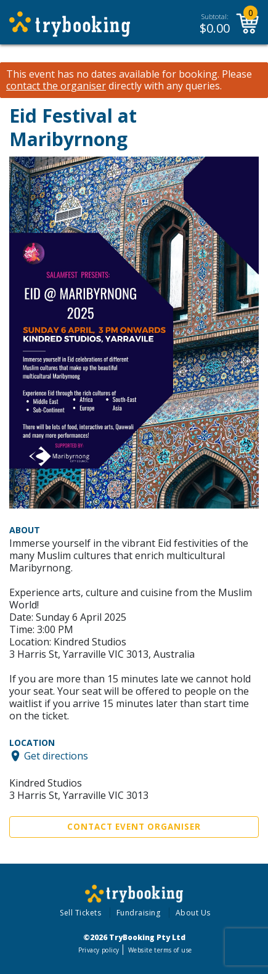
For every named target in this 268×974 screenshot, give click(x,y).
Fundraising (138, 912)
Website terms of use (160, 950)
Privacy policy (99, 950)
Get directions (56, 756)
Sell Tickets (80, 912)
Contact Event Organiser (134, 826)
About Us (193, 912)
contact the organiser (56, 86)
